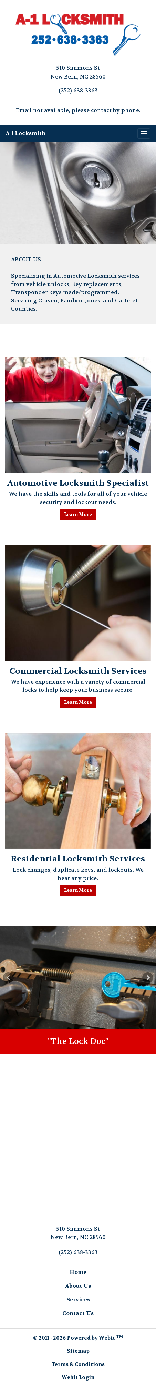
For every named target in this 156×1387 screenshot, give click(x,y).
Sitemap (78, 1351)
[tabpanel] (78, 977)
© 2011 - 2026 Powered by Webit (78, 1337)
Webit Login (78, 1377)
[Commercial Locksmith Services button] (78, 603)
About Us (78, 1285)
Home (78, 1272)
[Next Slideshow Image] (147, 977)
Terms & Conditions (78, 1364)
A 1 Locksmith (25, 133)
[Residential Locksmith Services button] (78, 791)
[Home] (78, 35)
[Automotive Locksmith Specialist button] (78, 415)
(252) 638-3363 (78, 90)
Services (78, 1299)
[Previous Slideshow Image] (8, 977)
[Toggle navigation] (143, 133)
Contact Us (78, 1313)
